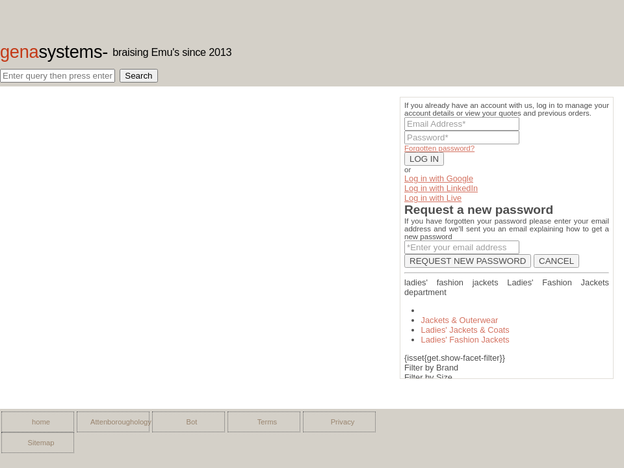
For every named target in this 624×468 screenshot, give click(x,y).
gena (51, 52)
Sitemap (40, 443)
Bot (192, 422)
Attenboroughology (116, 422)
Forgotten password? (439, 148)
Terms (267, 422)
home (41, 422)
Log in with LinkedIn (441, 188)
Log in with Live (433, 198)
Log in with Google (438, 178)
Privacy (343, 422)
